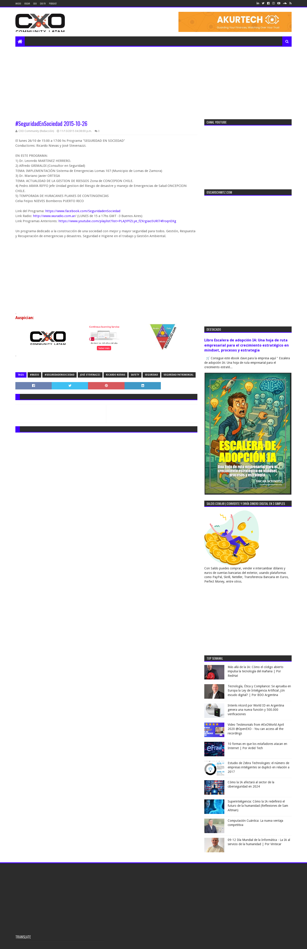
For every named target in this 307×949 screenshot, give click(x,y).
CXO (35, 3)
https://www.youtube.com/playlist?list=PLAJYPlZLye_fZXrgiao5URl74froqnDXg (117, 221)
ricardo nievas (115, 375)
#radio (34, 375)
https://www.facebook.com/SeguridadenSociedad (82, 211)
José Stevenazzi (90, 375)
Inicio (18, 3)
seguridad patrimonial (178, 375)
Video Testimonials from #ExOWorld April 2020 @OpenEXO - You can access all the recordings (256, 729)
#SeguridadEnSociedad (59, 375)
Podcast (53, 3)
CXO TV (43, 3)
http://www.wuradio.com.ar (54, 216)
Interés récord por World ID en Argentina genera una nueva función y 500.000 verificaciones (256, 710)
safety (135, 375)
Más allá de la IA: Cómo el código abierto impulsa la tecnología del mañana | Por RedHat (255, 671)
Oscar (27, 3)
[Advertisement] (153, 80)
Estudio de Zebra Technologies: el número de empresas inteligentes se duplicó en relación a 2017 (258, 767)
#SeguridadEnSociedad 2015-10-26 (51, 123)
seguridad (151, 375)
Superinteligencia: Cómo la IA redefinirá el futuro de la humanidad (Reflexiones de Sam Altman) (258, 806)
